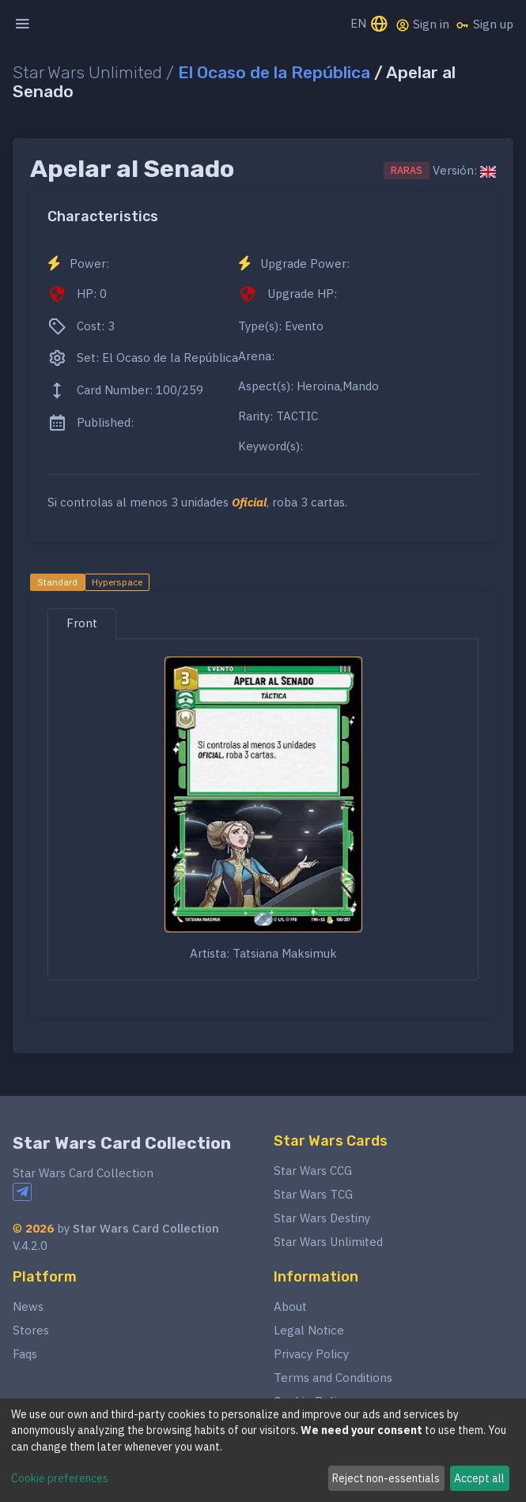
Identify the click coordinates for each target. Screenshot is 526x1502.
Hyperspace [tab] (117, 582)
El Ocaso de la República (274, 72)
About (290, 1306)
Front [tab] (81, 623)
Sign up (484, 24)
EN (369, 25)
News (28, 1306)
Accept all (479, 1478)
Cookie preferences (59, 1478)
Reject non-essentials (386, 1478)
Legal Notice (309, 1330)
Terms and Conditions (333, 1377)
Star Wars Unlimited (328, 1241)
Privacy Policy (311, 1353)
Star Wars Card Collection (122, 1143)
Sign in (422, 24)
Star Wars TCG (313, 1194)
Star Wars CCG (313, 1170)
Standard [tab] (57, 582)
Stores (31, 1330)
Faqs (25, 1353)
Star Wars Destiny (322, 1217)
